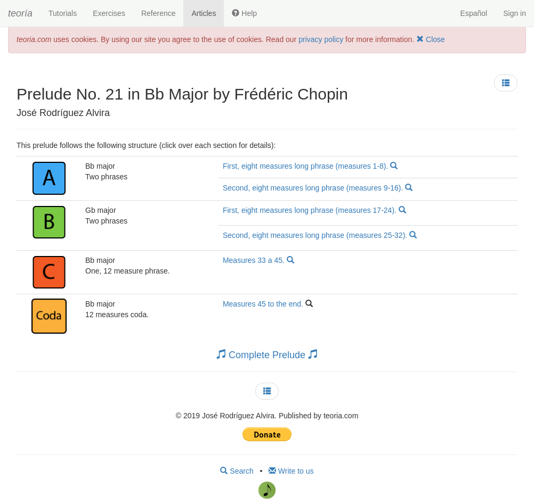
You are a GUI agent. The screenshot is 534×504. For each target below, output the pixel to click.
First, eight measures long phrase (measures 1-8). (310, 166)
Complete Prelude (267, 355)
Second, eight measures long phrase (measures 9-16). (317, 188)
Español (474, 13)
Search (236, 471)
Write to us (291, 471)
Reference (158, 13)
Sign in (514, 13)
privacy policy (320, 39)
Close (430, 39)
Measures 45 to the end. (264, 304)
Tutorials (62, 13)
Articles (203, 13)
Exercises (109, 13)
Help (244, 13)
